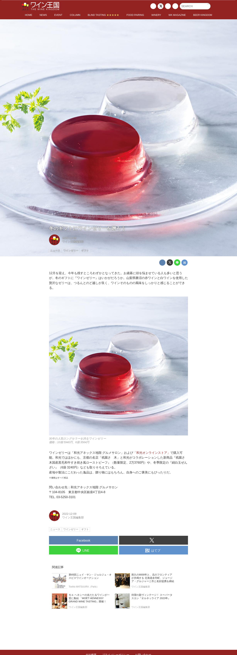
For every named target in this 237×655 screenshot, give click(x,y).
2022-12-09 (69, 238)
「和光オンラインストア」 (151, 452)
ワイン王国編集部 (73, 241)
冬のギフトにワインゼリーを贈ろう (87, 228)
